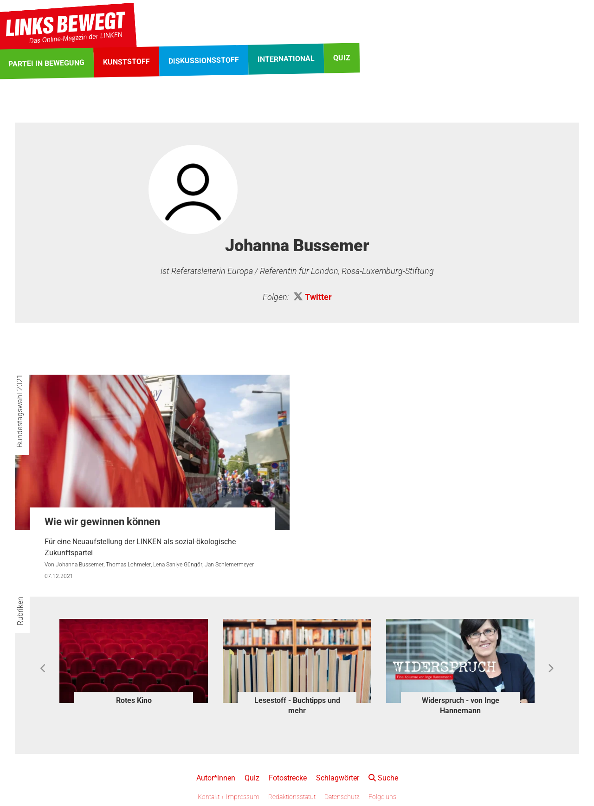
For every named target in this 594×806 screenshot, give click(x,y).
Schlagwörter (337, 778)
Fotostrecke (288, 778)
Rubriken (20, 611)
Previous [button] (43, 668)
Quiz (252, 778)
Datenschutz (342, 796)
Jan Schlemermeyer (229, 564)
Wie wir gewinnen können (102, 521)
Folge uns (382, 796)
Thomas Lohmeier (128, 564)
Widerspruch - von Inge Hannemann (460, 705)
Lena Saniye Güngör (177, 564)
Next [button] (551, 668)
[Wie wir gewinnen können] (152, 452)
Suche (383, 778)
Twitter (318, 297)
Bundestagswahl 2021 (19, 411)
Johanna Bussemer (79, 564)
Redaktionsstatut (292, 796)
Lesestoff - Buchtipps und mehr (297, 705)
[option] (133, 663)
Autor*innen (215, 778)
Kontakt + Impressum (228, 796)
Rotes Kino (134, 700)
